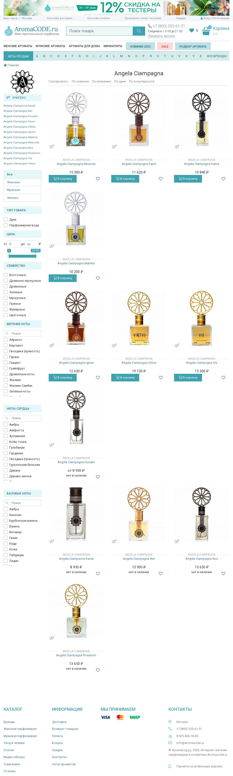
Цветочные (17, 315)
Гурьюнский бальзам (24, 465)
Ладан (13, 561)
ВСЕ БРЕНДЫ (217, 56)
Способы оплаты (98, 18)
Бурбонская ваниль (23, 520)
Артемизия (17, 436)
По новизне (80, 81)
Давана (14, 470)
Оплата (57, 736)
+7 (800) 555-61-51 (169, 26)
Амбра (14, 424)
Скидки (181, 18)
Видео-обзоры (14, 757)
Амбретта (16, 430)
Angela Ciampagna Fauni (19, 121)
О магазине (12, 764)
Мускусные (17, 298)
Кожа (13, 549)
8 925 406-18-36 (187, 736)
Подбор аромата (193, 46)
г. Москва (25, 18)
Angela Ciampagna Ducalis (21, 116)
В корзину (62, 178)
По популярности (141, 81)
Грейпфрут (17, 368)
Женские (13, 182)
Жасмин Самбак (20, 385)
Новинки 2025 (140, 46)
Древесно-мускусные (25, 280)
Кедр (13, 543)
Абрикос (15, 340)
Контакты (59, 757)
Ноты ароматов (64, 764)
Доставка (59, 722)
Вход (207, 18)
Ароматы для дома (84, 46)
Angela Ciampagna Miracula (21, 142)
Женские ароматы (18, 46)
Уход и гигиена (14, 743)
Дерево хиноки (20, 476)
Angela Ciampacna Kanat (19, 105)
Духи (12, 219)
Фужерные (17, 309)
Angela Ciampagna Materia (20, 137)
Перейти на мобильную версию (199, 766)
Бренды (9, 722)
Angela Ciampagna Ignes (19, 132)
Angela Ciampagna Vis (18, 158)
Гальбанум (17, 447)
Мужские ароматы (50, 46)
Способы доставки (59, 18)
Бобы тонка (17, 442)
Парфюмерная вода (24, 225)
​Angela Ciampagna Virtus (19, 163)
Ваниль (14, 526)
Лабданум (16, 555)
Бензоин (15, 515)
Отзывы (10, 771)
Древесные (17, 286)
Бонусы (57, 743)
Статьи (9, 750)
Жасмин (15, 380)
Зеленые (15, 292)
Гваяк (13, 538)
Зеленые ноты (20, 391)
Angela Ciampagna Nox (18, 147)
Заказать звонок (161, 36)
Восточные (17, 275)
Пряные (15, 303)
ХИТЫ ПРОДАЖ (18, 56)
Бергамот (16, 345)
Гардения (16, 453)
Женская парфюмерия (20, 729)
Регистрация (220, 18)
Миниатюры (113, 46)
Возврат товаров (65, 729)
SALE (165, 46)
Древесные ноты (22, 374)
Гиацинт (15, 362)
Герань (14, 357)
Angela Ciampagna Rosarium (22, 153)
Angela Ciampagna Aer (18, 111)
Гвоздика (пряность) (24, 351)
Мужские (13, 190)
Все (10, 174)
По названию (101, 81)
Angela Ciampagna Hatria (19, 126)
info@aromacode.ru (190, 743)
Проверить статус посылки (143, 18)
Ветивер (15, 532)
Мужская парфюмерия (20, 736)
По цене (120, 81)
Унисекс (13, 198)
